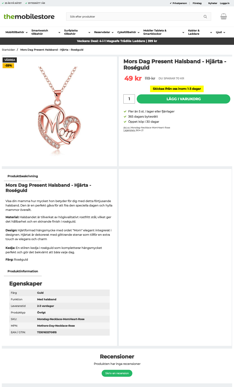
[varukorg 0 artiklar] (223, 16)
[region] (59, 176)
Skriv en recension (117, 373)
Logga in (224, 3)
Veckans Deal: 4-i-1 (91, 41)
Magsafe (113, 41)
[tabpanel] (59, 219)
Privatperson (179, 3)
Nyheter (212, 3)
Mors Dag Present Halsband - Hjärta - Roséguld (51, 49)
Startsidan (8, 49)
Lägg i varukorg (184, 99)
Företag (197, 3)
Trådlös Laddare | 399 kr (138, 41)
